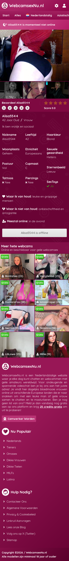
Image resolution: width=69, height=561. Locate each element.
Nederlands (12, 441)
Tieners (9, 447)
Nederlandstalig (39, 15)
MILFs (8, 473)
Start (6, 15)
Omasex (10, 453)
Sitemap (10, 540)
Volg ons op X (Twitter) (19, 533)
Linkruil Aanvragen (17, 521)
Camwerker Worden (19, 418)
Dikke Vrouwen (14, 460)
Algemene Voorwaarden (20, 508)
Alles (18, 15)
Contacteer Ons (14, 501)
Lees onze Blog (14, 527)
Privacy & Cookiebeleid (19, 514)
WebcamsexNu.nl (22, 5)
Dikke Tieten (12, 466)
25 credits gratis (51, 406)
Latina (9, 479)
